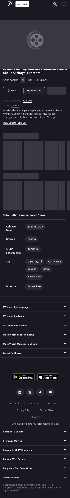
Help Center (53, 403)
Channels (15, 403)
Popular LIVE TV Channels (17, 450)
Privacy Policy (24, 410)
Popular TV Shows (13, 432)
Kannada (27, 100)
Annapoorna (10, 80)
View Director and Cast (15, 122)
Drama (15, 105)
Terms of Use (46, 410)
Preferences (35, 417)
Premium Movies (12, 441)
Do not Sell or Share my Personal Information (35, 424)
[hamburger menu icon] (64, 4)
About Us (33, 403)
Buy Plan (22, 4)
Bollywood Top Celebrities (17, 468)
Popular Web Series (14, 459)
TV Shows (42, 80)
